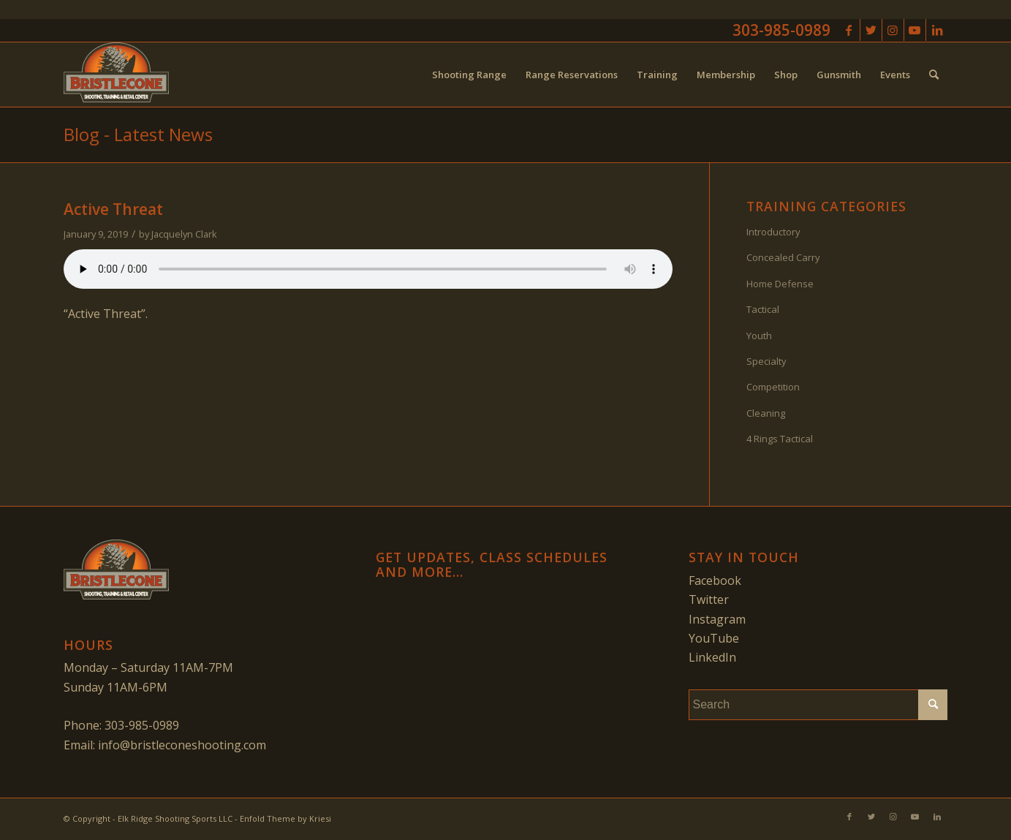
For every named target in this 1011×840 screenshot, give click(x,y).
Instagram (717, 619)
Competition (773, 386)
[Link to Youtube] (914, 30)
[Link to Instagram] (893, 30)
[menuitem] (469, 74)
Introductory (773, 231)
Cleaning (765, 413)
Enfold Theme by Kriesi (285, 818)
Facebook (715, 580)
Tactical (762, 309)
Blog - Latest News (138, 134)
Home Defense (780, 283)
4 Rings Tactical (779, 438)
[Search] (934, 74)
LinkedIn (712, 657)
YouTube (714, 638)
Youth (759, 335)
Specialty (766, 361)
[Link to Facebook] (849, 30)
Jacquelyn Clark (184, 234)
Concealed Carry (783, 257)
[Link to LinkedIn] (937, 30)
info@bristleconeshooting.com (182, 745)
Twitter (709, 599)
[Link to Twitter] (871, 30)
